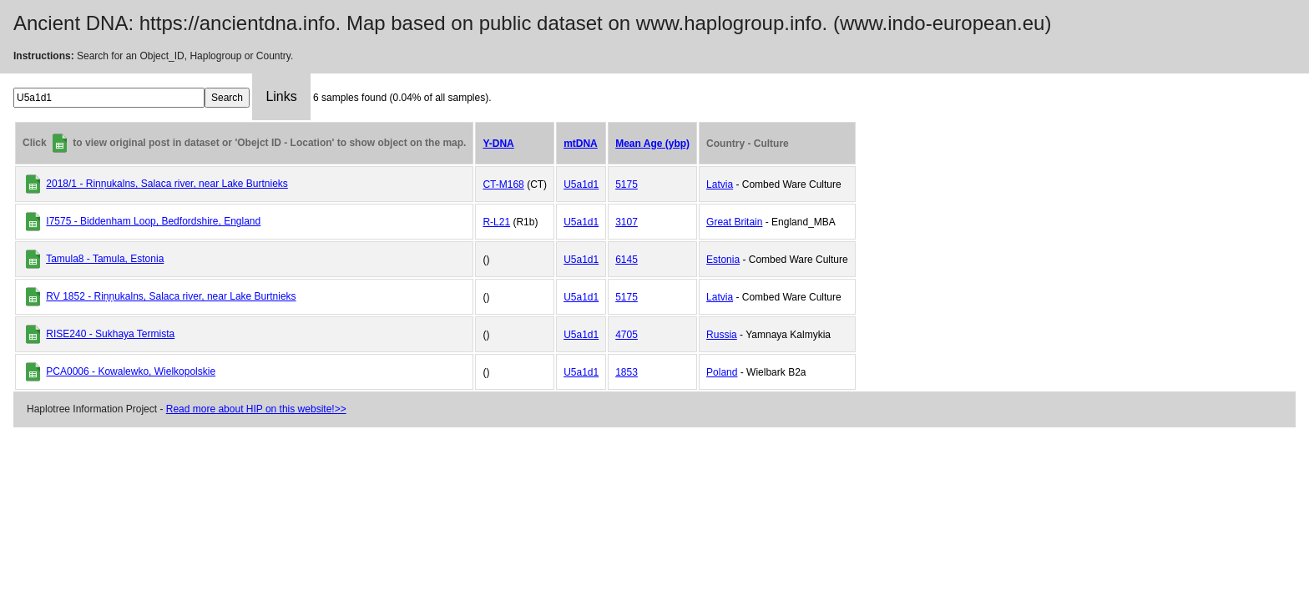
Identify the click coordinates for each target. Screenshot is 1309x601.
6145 (626, 259)
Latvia (719, 184)
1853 (626, 372)
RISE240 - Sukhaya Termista (110, 334)
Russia (721, 335)
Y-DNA (498, 143)
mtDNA (581, 143)
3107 (626, 222)
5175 (626, 184)
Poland (721, 372)
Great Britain (734, 222)
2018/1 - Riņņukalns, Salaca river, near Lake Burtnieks (167, 183)
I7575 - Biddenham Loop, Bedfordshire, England (153, 221)
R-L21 (496, 222)
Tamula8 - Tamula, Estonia (105, 259)
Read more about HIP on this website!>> (256, 409)
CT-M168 (503, 184)
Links (280, 96)
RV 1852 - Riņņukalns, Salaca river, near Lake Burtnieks (171, 296)
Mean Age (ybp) (652, 143)
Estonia (723, 259)
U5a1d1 (581, 184)
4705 (626, 335)
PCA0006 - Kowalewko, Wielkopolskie (130, 371)
